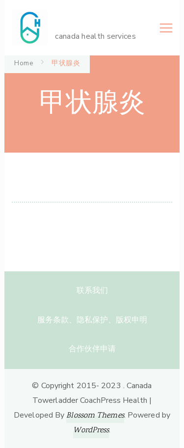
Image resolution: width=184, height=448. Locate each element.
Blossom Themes (95, 416)
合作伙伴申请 (92, 348)
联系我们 (92, 290)
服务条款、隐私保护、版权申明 (92, 320)
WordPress (91, 430)
